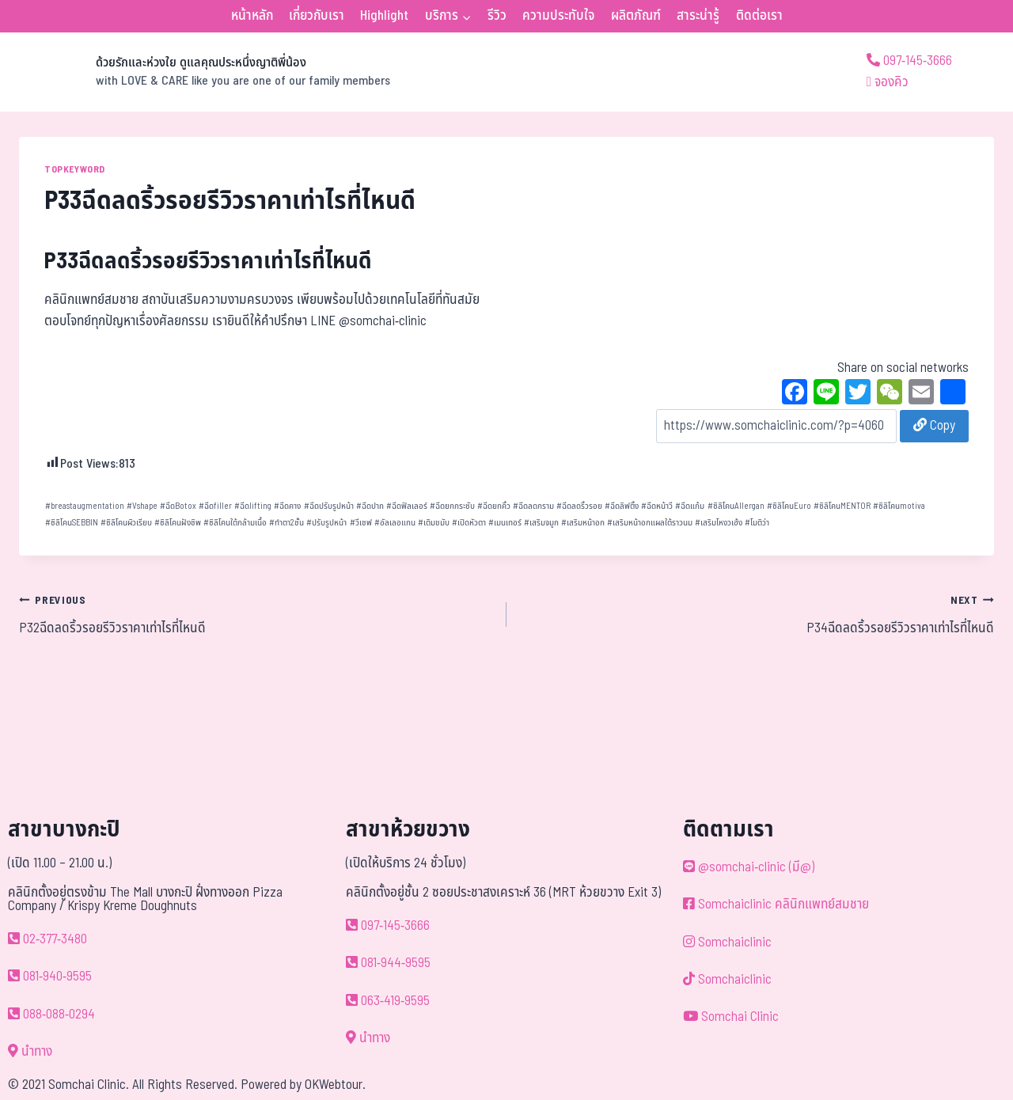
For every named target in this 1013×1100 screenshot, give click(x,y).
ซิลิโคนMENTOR (842, 506)
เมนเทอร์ (505, 522)
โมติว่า (757, 522)
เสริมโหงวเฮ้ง (718, 522)
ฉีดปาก (370, 506)
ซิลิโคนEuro (789, 506)
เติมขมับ (434, 522)
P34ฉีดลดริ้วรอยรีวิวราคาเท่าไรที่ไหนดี (757, 614)
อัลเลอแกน (394, 522)
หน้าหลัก (252, 16)
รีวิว (497, 16)
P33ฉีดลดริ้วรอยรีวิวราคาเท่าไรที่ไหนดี (208, 262)
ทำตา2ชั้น (286, 522)
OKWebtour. (335, 1085)
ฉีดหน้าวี (657, 506)
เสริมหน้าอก (583, 522)
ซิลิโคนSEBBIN (71, 522)
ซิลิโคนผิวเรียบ (126, 522)
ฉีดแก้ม (689, 506)
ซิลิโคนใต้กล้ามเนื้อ (235, 522)
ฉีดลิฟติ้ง (622, 506)
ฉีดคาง (287, 506)
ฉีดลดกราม (533, 506)
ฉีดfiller (215, 506)
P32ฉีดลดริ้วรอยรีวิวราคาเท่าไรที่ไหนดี (256, 614)
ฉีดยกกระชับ (452, 506)
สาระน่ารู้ (698, 16)
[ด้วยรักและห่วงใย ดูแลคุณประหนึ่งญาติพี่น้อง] (204, 72)
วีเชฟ (361, 522)
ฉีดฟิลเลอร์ (406, 506)
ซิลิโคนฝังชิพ (177, 522)
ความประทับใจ (558, 16)
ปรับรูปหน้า (326, 522)
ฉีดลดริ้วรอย (579, 506)
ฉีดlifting (252, 506)
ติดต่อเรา (759, 16)
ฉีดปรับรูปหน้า (329, 506)
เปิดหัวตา (469, 522)
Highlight (384, 16)
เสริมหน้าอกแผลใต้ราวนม (649, 522)
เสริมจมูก (541, 522)
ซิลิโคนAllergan (736, 506)
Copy (934, 425)
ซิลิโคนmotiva (899, 506)
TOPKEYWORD (74, 169)
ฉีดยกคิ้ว (493, 506)
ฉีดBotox (178, 506)
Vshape (142, 506)
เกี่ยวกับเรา (316, 16)
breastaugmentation (84, 506)
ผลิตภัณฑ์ (636, 16)
